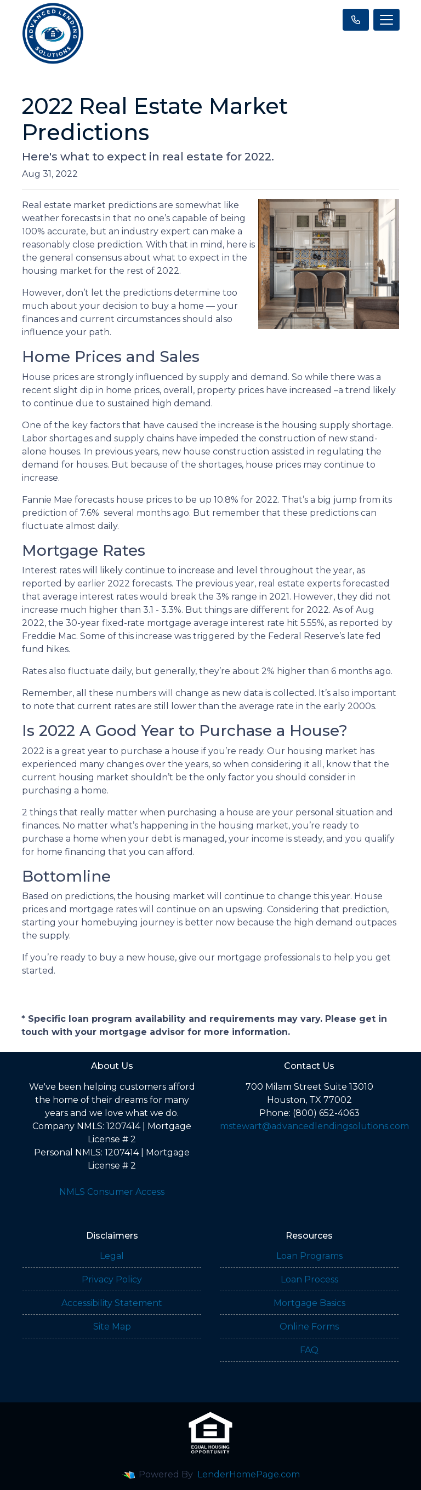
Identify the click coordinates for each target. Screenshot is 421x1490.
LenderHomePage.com (248, 1474)
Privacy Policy (112, 1279)
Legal (112, 1256)
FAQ (309, 1350)
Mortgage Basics (309, 1303)
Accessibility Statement (111, 1303)
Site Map (112, 1326)
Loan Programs (309, 1256)
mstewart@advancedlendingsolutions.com (314, 1126)
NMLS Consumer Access (111, 1192)
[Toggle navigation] (386, 20)
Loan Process (309, 1279)
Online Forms (309, 1326)
